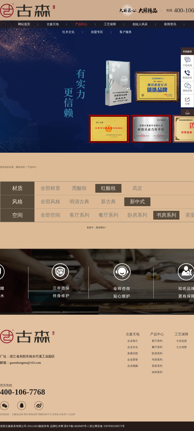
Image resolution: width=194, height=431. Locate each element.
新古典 (108, 207)
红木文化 (68, 32)
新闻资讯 (170, 24)
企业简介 (132, 340)
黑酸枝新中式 (45, 414)
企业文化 (132, 347)
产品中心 (81, 24)
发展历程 (132, 353)
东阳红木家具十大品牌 (63, 414)
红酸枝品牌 (17, 414)
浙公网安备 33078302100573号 (107, 426)
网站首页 (24, 24)
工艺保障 (110, 24)
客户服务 (126, 32)
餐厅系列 (108, 221)
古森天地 (53, 24)
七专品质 (181, 340)
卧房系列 (137, 221)
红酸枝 (108, 194)
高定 (137, 194)
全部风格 (50, 207)
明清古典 (79, 207)
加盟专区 (97, 32)
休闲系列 (157, 372)
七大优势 (181, 347)
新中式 (137, 207)
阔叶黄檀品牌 (31, 414)
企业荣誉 (132, 359)
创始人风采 (140, 24)
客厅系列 (79, 221)
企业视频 (132, 366)
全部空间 (50, 221)
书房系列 (166, 221)
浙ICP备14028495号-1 (76, 426)
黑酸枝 (79, 194)
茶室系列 (157, 366)
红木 (58, 426)
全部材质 (50, 194)
